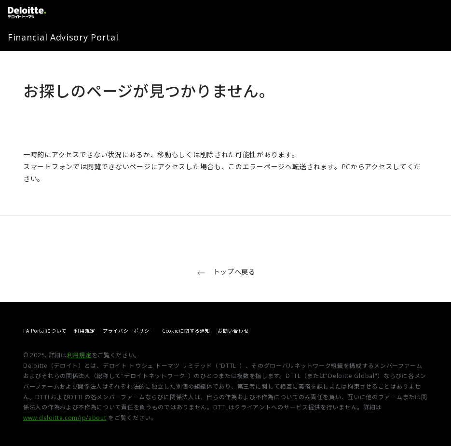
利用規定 (84, 330)
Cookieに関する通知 (186, 330)
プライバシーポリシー (128, 330)
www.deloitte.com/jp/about (65, 418)
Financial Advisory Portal (63, 37)
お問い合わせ (233, 330)
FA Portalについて (45, 330)
